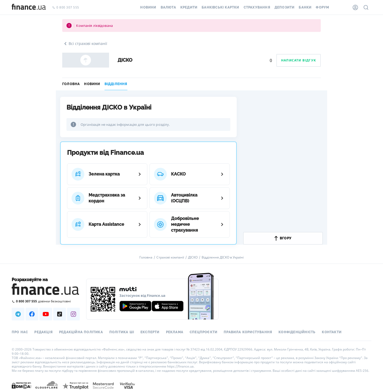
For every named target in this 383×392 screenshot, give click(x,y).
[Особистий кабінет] (355, 7)
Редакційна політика (81, 332)
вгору (283, 238)
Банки (305, 7)
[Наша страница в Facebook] (32, 314)
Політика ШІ (121, 332)
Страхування (257, 7)
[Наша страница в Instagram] (73, 314)
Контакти (332, 332)
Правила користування (248, 332)
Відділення (116, 84)
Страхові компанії (170, 257)
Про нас (20, 332)
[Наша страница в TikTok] (59, 314)
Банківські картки (220, 7)
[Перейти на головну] (29, 7)
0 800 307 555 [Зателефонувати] (65, 7)
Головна (71, 84)
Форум (322, 7)
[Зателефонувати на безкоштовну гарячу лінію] (46, 301)
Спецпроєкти (203, 332)
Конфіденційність (296, 332)
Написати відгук (298, 60)
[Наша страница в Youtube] (45, 314)
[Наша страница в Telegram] (18, 314)
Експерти (150, 332)
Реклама (174, 332)
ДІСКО (193, 257)
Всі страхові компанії (84, 43)
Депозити (284, 7)
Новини (148, 7)
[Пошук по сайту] (366, 7)
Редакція (43, 332)
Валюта (168, 7)
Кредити (188, 7)
